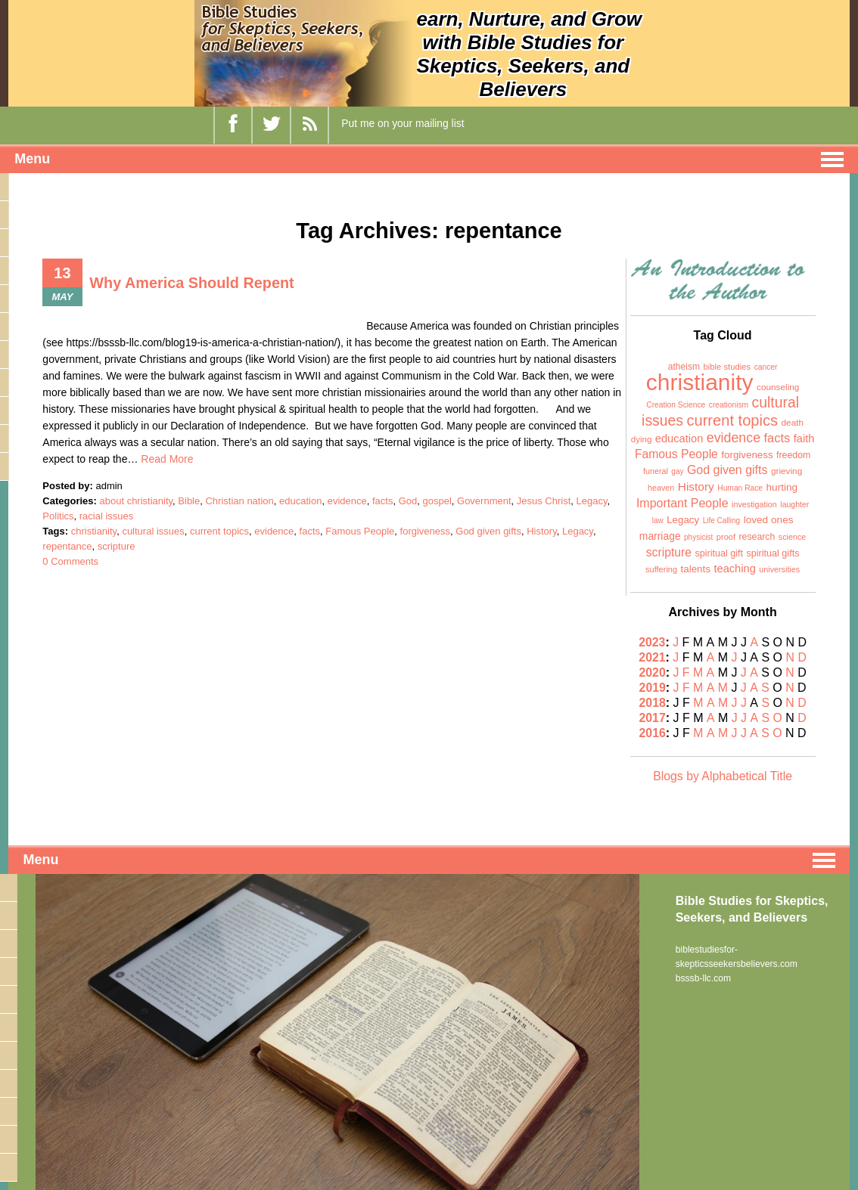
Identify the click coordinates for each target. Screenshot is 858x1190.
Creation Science (675, 405)
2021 (653, 657)
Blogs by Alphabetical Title (722, 776)
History (541, 531)
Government (484, 501)
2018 (653, 702)
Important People (682, 503)
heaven (661, 487)
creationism (728, 405)
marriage (660, 536)
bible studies (727, 366)
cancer (766, 367)
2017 (653, 717)
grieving (786, 471)
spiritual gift (719, 553)
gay (677, 471)
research (756, 536)
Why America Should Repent (192, 282)
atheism (684, 366)
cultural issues (153, 531)
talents (695, 569)
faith (804, 438)
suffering (661, 569)
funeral (655, 471)
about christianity (136, 501)
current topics (219, 531)
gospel (436, 501)
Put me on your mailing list (402, 123)
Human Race (740, 488)
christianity (94, 531)
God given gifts (488, 531)
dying (641, 439)
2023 (653, 642)
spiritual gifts (773, 553)
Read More (167, 459)
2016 (653, 733)
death (793, 422)
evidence (347, 501)
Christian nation (239, 501)
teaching (734, 568)
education (300, 501)
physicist (698, 537)
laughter (794, 504)
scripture (116, 546)
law (658, 520)
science (793, 536)
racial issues (106, 516)
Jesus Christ (544, 501)
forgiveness (425, 531)
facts (382, 501)
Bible (189, 501)
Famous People (359, 531)
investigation (754, 504)
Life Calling (721, 520)
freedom (793, 455)
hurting (782, 487)
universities (779, 569)
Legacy (592, 501)
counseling (778, 387)
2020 (653, 672)
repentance (67, 546)
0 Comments (70, 561)
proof (726, 536)
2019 (653, 687)
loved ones (769, 519)
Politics (57, 516)
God (408, 501)
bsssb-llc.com (703, 977)
